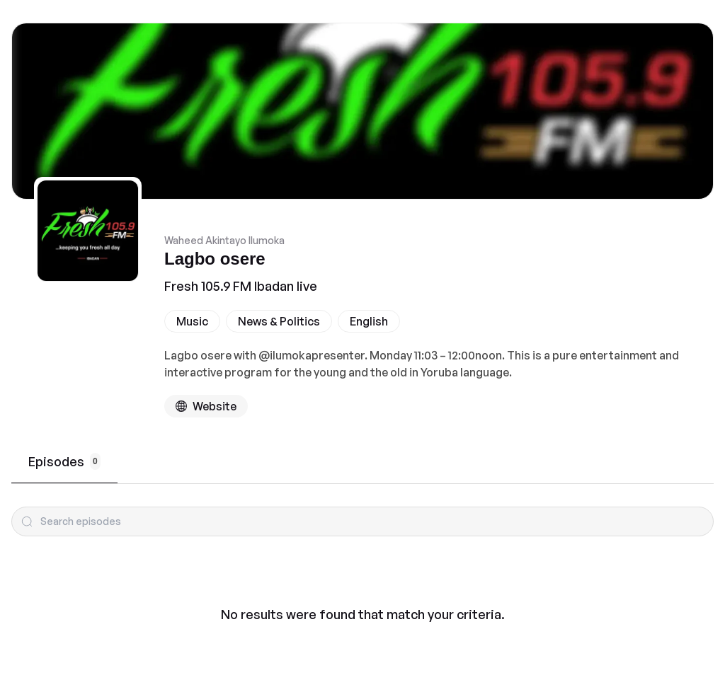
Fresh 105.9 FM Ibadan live (240, 286)
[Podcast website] (206, 406)
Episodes (64, 461)
